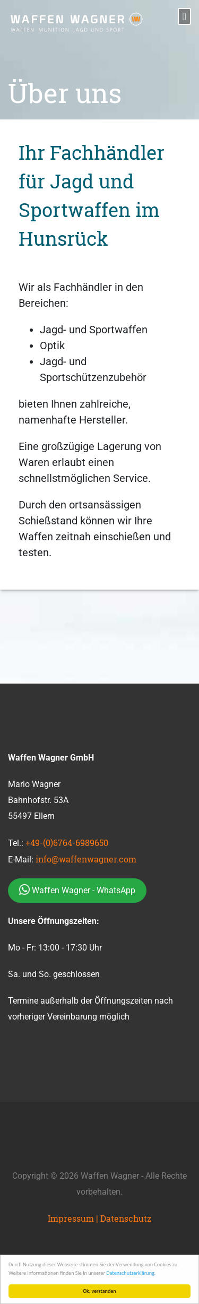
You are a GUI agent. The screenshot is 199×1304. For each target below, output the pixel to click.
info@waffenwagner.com (86, 859)
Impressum (71, 1218)
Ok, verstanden (99, 1291)
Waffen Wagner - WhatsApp (77, 889)
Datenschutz (125, 1218)
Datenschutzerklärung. (130, 1273)
